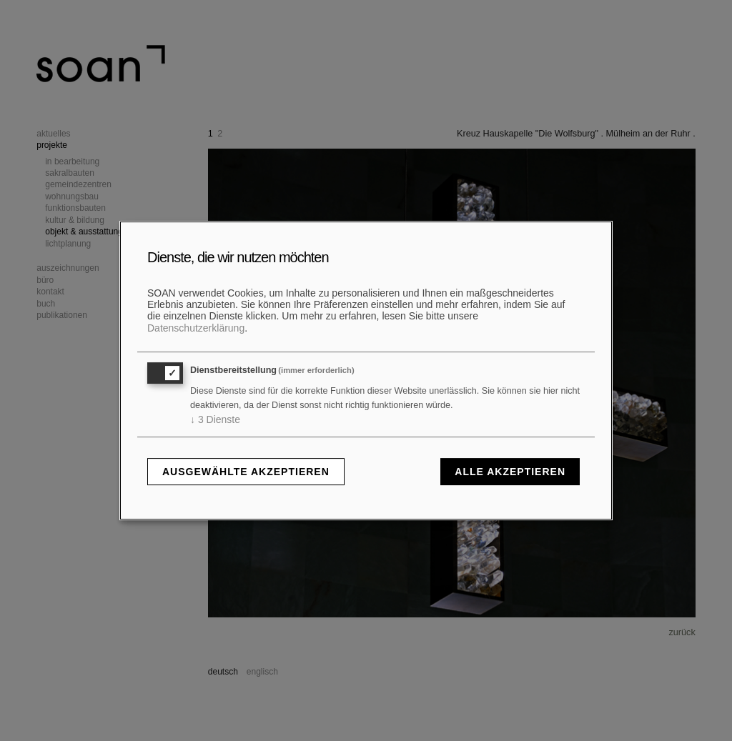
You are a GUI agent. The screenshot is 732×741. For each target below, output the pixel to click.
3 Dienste (215, 419)
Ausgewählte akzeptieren (246, 471)
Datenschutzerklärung (195, 328)
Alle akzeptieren (510, 471)
